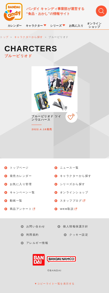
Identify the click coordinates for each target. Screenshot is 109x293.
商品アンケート (23, 209)
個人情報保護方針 (75, 226)
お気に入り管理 (21, 184)
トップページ (19, 167)
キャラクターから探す (75, 176)
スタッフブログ (73, 200)
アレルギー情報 (37, 242)
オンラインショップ (74, 192)
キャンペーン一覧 (22, 192)
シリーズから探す (72, 184)
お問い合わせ (35, 226)
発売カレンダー (21, 176)
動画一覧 (16, 200)
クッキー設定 (78, 234)
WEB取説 (69, 209)
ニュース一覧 (69, 167)
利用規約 (32, 234)
